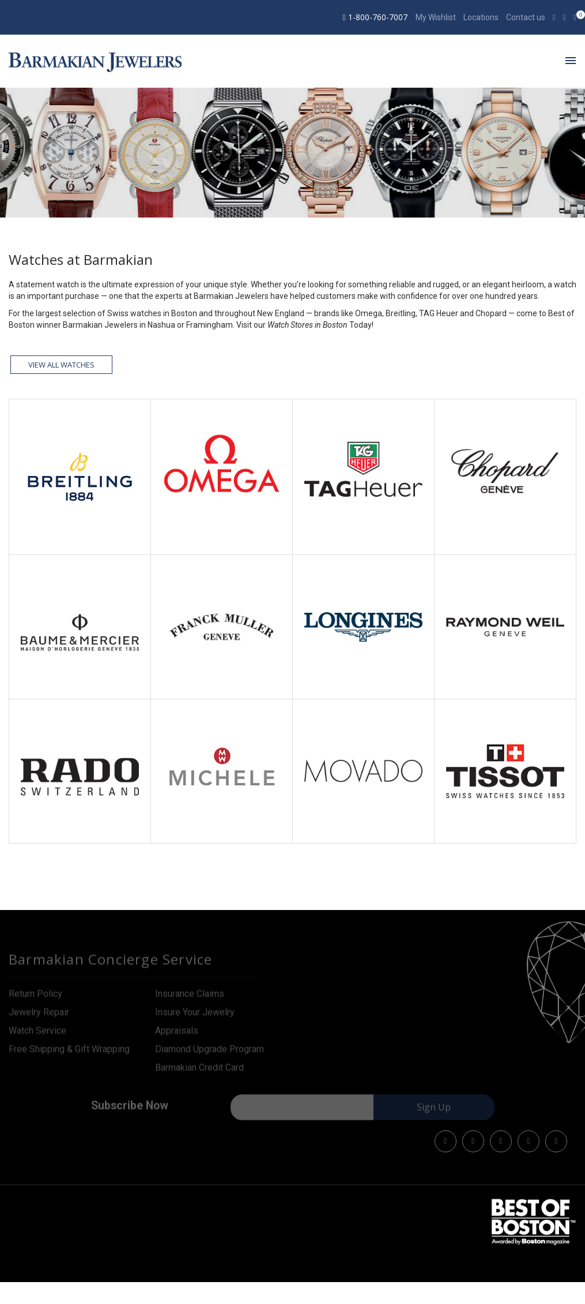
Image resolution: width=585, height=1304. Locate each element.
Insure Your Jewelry (195, 1015)
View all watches (61, 364)
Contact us (525, 17)
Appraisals (176, 1034)
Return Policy (35, 997)
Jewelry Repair (39, 1015)
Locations (481, 17)
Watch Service (37, 1034)
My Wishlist (436, 17)
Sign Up (434, 1111)
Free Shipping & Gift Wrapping (69, 1052)
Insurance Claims (189, 997)
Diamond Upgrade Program (209, 1052)
